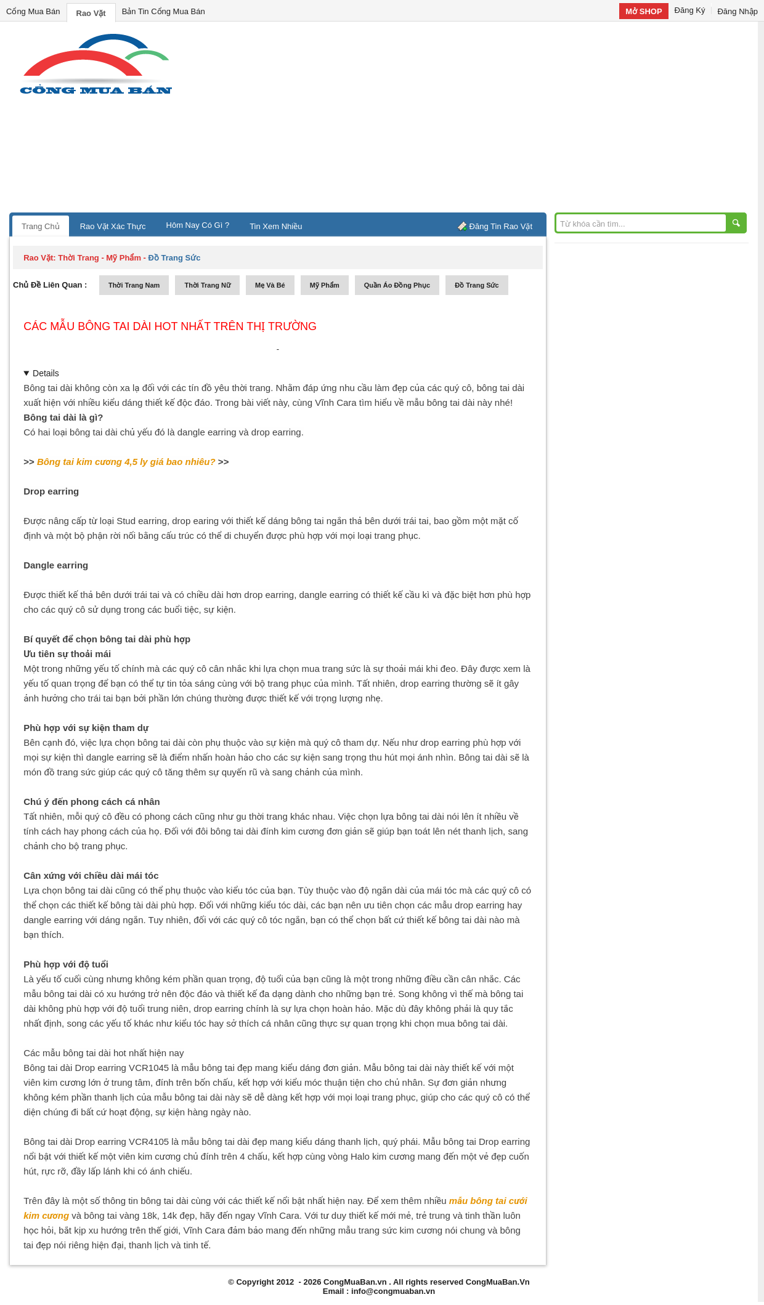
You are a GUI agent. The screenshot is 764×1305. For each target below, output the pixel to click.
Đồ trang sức (476, 285)
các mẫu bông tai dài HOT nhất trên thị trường (170, 326)
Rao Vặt (91, 13)
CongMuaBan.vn (355, 1282)
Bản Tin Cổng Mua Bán (163, 11)
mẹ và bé (270, 285)
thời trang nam (134, 285)
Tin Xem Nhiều (276, 226)
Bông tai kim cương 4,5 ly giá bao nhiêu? (126, 461)
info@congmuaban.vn (393, 1291)
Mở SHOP (643, 11)
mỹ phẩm (324, 285)
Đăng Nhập (737, 11)
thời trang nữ (207, 285)
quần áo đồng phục (397, 285)
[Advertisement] (487, 120)
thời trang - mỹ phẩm (99, 257)
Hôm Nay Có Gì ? (198, 225)
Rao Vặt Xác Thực (113, 226)
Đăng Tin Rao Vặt (500, 226)
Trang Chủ (41, 226)
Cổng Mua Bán (33, 11)
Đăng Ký (690, 10)
